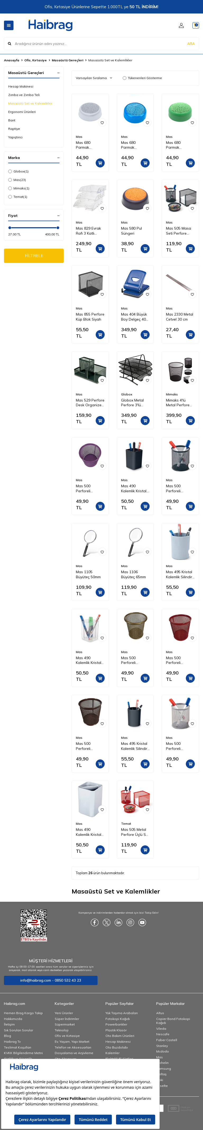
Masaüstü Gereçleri (67, 60)
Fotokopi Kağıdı (117, 1019)
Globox (18, 171)
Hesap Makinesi (20, 86)
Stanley (162, 1046)
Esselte (162, 1086)
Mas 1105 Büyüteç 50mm (88, 574)
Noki (159, 1080)
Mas (17, 180)
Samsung (163, 1068)
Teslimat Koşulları (17, 1047)
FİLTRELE (34, 256)
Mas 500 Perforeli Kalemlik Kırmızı (179, 660)
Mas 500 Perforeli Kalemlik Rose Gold (87, 746)
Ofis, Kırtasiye (35, 60)
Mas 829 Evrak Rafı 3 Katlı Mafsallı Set (88, 231)
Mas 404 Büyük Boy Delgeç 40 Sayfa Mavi (134, 317)
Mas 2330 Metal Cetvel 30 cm (179, 317)
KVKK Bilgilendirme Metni (23, 1053)
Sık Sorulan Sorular (18, 1030)
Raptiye (14, 129)
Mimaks (18, 188)
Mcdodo (162, 1051)
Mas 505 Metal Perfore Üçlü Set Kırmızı (135, 832)
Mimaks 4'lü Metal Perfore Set (178, 403)
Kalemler (112, 1053)
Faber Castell (166, 1040)
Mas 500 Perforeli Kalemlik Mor (86, 489)
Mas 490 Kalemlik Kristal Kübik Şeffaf (88, 660)
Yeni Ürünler (64, 1013)
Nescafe (162, 1034)
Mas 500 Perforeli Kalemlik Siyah (178, 489)
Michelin (162, 1063)
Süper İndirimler (67, 1019)
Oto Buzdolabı (116, 1047)
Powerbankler (116, 1024)
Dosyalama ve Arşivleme (74, 1053)
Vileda (161, 1029)
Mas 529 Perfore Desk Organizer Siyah (90, 403)
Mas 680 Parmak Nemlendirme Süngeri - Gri (87, 145)
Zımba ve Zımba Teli (24, 95)
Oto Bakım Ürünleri (119, 1036)
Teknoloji (61, 1030)
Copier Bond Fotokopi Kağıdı (173, 1021)
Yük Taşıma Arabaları (121, 1013)
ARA (191, 43)
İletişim (9, 1024)
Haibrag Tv (12, 1042)
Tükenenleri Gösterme (142, 78)
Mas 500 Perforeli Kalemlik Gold (132, 660)
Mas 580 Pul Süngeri (131, 231)
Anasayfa (11, 60)
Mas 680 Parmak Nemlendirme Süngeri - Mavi (133, 145)
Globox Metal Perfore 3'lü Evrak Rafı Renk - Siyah (134, 403)
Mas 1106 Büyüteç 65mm (133, 574)
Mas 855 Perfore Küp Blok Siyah (90, 317)
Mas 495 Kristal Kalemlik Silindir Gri (179, 574)
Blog (7, 1036)
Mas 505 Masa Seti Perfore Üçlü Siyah (178, 231)
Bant (11, 120)
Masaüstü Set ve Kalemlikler (30, 103)
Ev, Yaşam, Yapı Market (72, 1042)
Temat (17, 197)
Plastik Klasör (116, 1030)
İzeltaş (161, 1074)
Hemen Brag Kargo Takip (23, 1013)
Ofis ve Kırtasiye (67, 1036)
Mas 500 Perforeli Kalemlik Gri (176, 746)
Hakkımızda (13, 1019)
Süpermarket (65, 1024)
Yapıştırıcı (15, 137)
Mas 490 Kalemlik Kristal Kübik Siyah (133, 489)
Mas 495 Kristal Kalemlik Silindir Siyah (134, 746)
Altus (160, 1013)
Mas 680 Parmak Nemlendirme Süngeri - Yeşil (178, 145)
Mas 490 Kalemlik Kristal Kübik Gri (88, 832)
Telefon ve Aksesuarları (73, 1047)
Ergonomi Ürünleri (22, 112)
